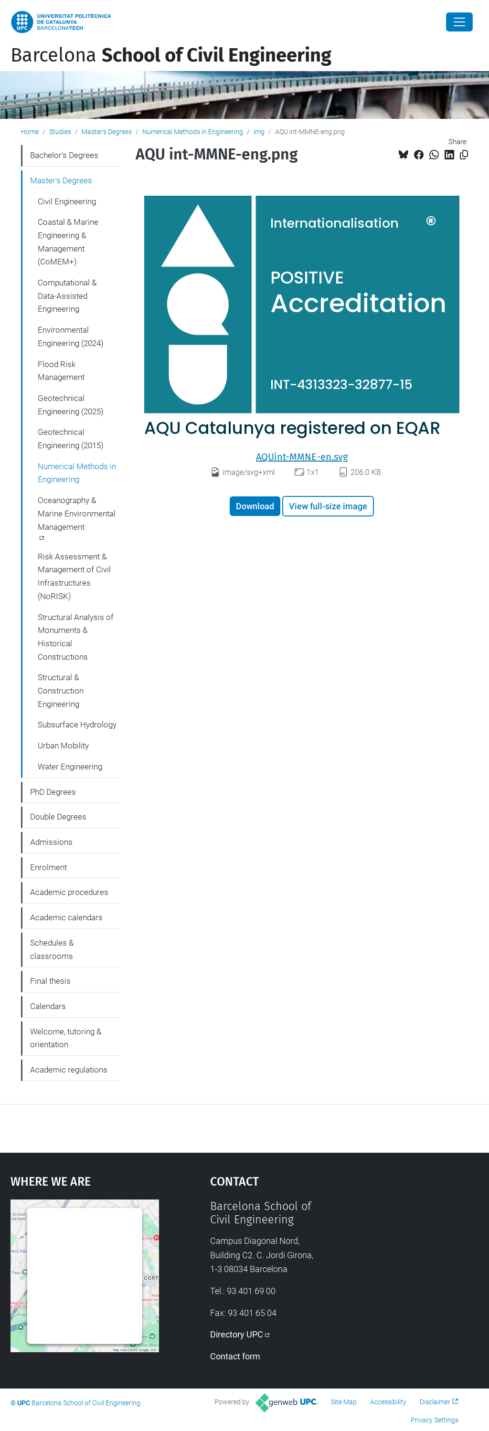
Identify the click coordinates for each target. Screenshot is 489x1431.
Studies (60, 132)
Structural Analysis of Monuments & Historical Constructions (76, 637)
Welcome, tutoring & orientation (65, 1038)
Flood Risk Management (61, 370)
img (259, 132)
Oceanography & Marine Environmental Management (77, 513)
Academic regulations (68, 1069)
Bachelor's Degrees (64, 155)
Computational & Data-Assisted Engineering (67, 296)
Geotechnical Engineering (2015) (71, 438)
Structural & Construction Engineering (61, 690)
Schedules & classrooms (52, 949)
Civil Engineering (67, 201)
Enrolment (48, 867)
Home (30, 132)
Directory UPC (236, 1334)
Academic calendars (66, 917)
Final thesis (50, 981)
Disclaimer (435, 1402)
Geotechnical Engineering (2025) (71, 404)
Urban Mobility (63, 745)
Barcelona (171, 55)
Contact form (235, 1356)
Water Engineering (70, 766)
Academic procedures (69, 892)
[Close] (459, 22)
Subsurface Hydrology (77, 724)
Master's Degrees (107, 132)
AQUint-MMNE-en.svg (302, 457)
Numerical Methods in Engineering (192, 132)
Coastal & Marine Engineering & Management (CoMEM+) (68, 241)
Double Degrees (58, 816)
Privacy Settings (434, 1420)
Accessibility (388, 1402)
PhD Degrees (53, 792)
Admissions (51, 842)
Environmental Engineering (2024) (71, 336)
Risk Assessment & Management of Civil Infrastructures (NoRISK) (74, 576)
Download (255, 506)
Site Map (344, 1402)
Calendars (48, 1006)
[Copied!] (464, 154)
